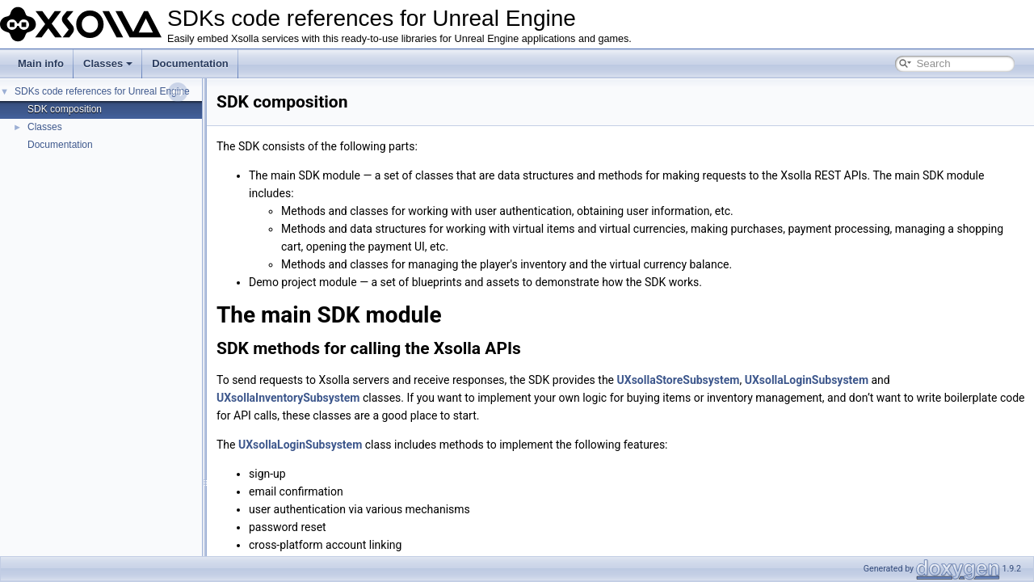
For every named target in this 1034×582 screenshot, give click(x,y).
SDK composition (64, 109)
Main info (41, 63)
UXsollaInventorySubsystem (287, 397)
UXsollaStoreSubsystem (678, 379)
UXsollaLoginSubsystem (806, 379)
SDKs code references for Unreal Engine (102, 91)
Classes (107, 63)
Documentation (190, 63)
